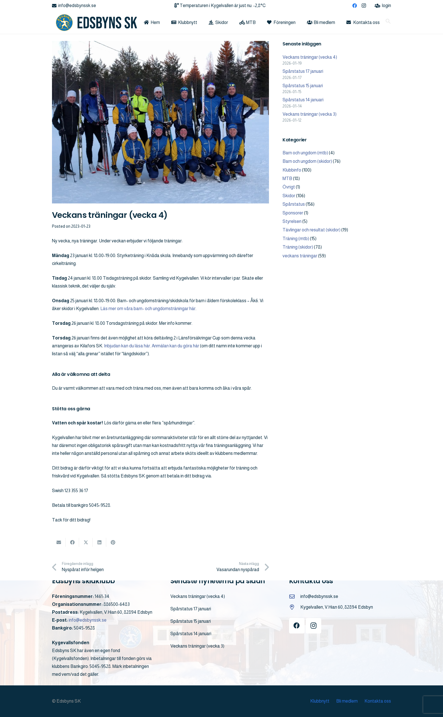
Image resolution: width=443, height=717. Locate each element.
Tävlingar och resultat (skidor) (311, 229)
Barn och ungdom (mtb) (305, 152)
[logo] (94, 22)
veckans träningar (300, 255)
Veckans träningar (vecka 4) (310, 57)
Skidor (289, 195)
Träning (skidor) (298, 247)
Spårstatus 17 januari (303, 71)
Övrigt (289, 187)
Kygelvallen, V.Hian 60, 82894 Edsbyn (336, 607)
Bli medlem (347, 701)
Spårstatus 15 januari (303, 85)
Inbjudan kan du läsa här (127, 345)
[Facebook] (354, 5)
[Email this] (59, 542)
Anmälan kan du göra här (175, 345)
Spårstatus (294, 204)
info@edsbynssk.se (88, 620)
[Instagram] (363, 5)
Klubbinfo (292, 170)
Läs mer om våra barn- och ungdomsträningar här (148, 308)
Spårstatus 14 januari (303, 99)
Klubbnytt (319, 701)
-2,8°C (259, 5)
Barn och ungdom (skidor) (307, 161)
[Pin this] (113, 542)
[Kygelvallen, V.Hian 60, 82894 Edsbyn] (294, 607)
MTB (287, 178)
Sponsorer (293, 213)
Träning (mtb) (296, 238)
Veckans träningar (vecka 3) (309, 114)
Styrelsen (292, 221)
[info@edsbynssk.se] (294, 596)
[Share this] (72, 542)
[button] (388, 22)
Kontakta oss (377, 701)
